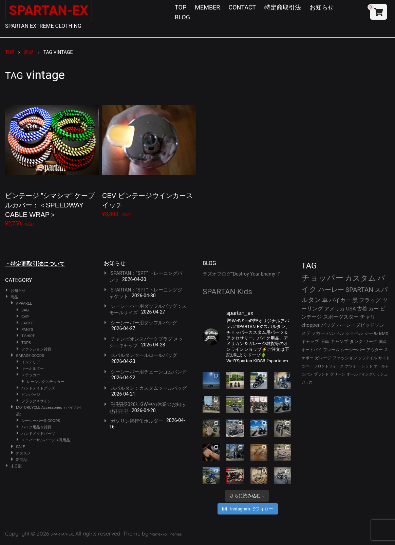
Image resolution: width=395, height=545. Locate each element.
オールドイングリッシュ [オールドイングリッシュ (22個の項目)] (367, 374)
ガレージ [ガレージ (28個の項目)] (323, 358)
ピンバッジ (30, 394)
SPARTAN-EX (49, 10)
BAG (25, 310)
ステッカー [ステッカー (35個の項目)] (313, 333)
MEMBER (207, 7)
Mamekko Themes (166, 534)
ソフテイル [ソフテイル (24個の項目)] (367, 358)
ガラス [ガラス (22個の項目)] (307, 382)
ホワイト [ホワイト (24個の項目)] (352, 366)
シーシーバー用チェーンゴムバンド (149, 372)
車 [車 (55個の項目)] (325, 300)
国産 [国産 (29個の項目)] (383, 341)
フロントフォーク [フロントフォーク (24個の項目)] (329, 366)
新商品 (21, 460)
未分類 (16, 466)
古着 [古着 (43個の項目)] (362, 309)
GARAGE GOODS (30, 356)
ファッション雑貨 (36, 349)
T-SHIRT (28, 336)
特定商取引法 (282, 7)
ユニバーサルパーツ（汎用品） (47, 440)
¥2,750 (52, 159)
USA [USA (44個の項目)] (351, 309)
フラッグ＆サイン (36, 401)
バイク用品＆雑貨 (36, 427)
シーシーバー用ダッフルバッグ (144, 322)
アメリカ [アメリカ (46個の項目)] (334, 309)
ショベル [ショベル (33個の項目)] (354, 333)
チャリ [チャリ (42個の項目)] (367, 317)
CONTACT (242, 7)
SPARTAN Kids (227, 291)
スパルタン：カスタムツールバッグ (149, 388)
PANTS (27, 329)
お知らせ (321, 7)
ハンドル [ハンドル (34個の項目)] (335, 333)
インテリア (30, 362)
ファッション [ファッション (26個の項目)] (345, 358)
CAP (25, 317)
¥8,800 (149, 154)
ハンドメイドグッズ (38, 388)
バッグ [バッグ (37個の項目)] (328, 325)
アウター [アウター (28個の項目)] (374, 349)
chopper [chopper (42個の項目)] (310, 325)
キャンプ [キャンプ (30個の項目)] (339, 341)
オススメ (23, 453)
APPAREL (24, 303)
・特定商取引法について (35, 264)
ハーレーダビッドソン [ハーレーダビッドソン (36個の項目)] (360, 325)
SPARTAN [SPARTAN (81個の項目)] (359, 290)
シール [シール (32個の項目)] (371, 333)
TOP (180, 7)
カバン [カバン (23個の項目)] (307, 374)
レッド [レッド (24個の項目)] (367, 366)
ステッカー (30, 375)
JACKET (28, 323)
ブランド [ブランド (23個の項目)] (321, 374)
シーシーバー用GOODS (40, 421)
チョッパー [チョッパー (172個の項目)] (322, 278)
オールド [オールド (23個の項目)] (381, 366)
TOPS (26, 343)
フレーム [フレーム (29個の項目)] (331, 349)
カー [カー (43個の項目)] (374, 309)
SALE (20, 447)
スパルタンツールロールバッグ (144, 355)
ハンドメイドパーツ (38, 433)
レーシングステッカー (45, 382)
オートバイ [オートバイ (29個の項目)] (311, 349)
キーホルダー (32, 368)
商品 (14, 297)
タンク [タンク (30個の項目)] (356, 341)
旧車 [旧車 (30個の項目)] (324, 341)
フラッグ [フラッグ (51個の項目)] (370, 300)
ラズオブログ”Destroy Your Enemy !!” (242, 274)
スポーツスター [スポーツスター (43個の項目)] (341, 317)
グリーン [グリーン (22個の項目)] (337, 374)
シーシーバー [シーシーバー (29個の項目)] (353, 349)
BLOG (182, 17)
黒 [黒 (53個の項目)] (355, 300)
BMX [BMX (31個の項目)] (384, 333)
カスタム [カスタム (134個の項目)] (360, 278)
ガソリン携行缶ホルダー (137, 421)
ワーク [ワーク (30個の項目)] (370, 341)
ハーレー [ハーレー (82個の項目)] (331, 290)
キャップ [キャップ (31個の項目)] (310, 341)
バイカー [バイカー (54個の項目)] (340, 300)
